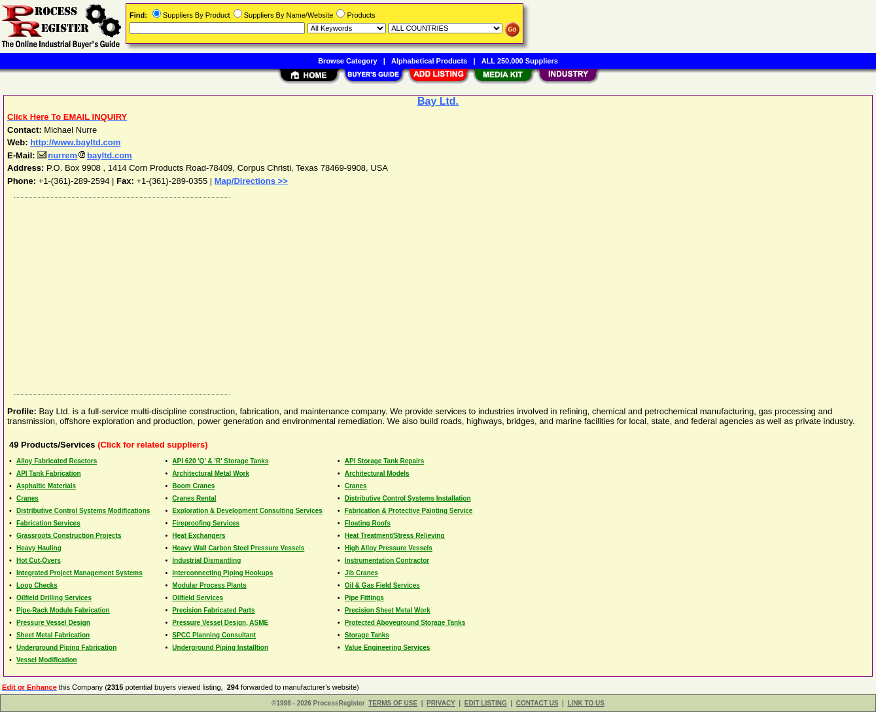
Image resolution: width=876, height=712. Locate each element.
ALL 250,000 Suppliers (520, 61)
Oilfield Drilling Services (54, 597)
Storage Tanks (367, 635)
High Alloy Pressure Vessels (388, 548)
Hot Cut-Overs (38, 560)
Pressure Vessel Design (53, 622)
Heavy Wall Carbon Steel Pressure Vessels (238, 548)
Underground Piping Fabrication (66, 647)
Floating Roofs (368, 523)
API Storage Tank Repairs (385, 461)
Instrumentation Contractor (387, 560)
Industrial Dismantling (206, 560)
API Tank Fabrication (48, 473)
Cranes (356, 486)
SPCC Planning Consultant (214, 635)
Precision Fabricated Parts (213, 610)
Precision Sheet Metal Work (387, 610)
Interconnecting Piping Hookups (222, 573)
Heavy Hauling (38, 548)
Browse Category (347, 61)
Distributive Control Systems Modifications (83, 510)
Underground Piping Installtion (220, 647)
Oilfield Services (197, 597)
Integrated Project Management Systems (79, 573)
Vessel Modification (46, 660)
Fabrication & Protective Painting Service (409, 510)
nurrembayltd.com (84, 155)
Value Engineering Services (387, 647)
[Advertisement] (401, 292)
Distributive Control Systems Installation (408, 498)
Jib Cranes (361, 573)
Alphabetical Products (429, 61)
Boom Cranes (193, 486)
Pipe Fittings (364, 597)
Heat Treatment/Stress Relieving (395, 535)
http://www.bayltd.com (75, 142)
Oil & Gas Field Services (382, 585)
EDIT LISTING (485, 703)
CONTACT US (537, 703)
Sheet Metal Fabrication (53, 635)
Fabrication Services (48, 523)
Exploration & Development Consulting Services (247, 510)
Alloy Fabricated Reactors (56, 461)
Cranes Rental (194, 498)
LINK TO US (585, 703)
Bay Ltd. (438, 101)
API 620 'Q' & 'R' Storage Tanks (220, 461)
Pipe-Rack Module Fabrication (63, 610)
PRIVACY (441, 703)
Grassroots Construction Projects (69, 535)
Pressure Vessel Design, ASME (220, 622)
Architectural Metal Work (210, 473)
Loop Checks (37, 585)
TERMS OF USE (392, 703)
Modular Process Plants (209, 585)
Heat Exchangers (198, 535)
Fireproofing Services (205, 523)
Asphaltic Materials (46, 486)
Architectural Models (377, 473)
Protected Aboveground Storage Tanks (405, 622)
